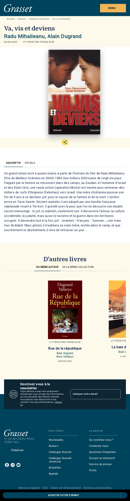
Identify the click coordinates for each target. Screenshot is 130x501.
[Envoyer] (116, 394)
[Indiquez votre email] (91, 394)
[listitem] (7, 465)
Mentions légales (29, 487)
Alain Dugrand (64, 36)
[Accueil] (18, 8)
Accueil (10, 19)
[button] (38, 41)
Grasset (22, 19)
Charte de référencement (65, 487)
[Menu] (113, 8)
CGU (45, 487)
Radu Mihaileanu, (25, 36)
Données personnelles (97, 487)
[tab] (13, 163)
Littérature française (39, 19)
